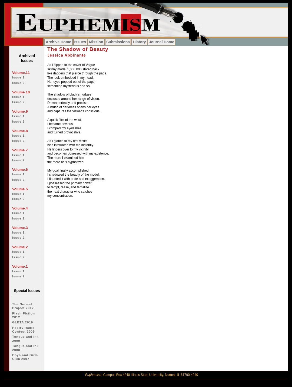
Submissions (118, 42)
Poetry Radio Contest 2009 (23, 329)
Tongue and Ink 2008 (25, 347)
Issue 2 (18, 82)
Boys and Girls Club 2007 (25, 356)
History (139, 42)
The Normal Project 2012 (23, 306)
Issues (80, 42)
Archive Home (58, 42)
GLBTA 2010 (22, 322)
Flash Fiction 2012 (23, 315)
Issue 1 (18, 77)
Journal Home (161, 42)
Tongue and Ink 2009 (25, 338)
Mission (96, 42)
